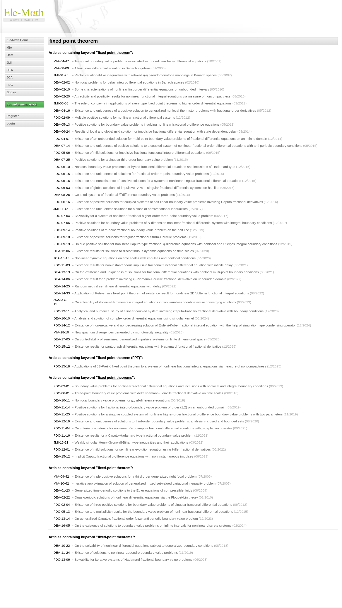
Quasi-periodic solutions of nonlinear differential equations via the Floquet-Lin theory (136, 497)
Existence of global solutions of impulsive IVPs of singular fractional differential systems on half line (147, 188)
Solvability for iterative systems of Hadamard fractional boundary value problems (133, 559)
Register (13, 116)
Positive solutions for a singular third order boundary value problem (124, 159)
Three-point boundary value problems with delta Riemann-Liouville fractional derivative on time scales (148, 393)
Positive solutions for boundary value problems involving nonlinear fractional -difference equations (147, 124)
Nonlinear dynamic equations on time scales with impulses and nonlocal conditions (135, 258)
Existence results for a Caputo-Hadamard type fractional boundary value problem (134, 435)
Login (11, 123)
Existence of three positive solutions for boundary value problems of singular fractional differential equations (153, 504)
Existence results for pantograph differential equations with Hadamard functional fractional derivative (148, 346)
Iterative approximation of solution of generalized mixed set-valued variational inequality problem (145, 483)
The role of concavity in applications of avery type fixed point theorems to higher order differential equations (152, 103)
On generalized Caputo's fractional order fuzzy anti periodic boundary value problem (136, 518)
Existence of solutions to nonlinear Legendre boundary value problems (126, 552)
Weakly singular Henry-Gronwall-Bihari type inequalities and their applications (131, 442)
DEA (10, 70)
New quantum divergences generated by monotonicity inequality (122, 332)
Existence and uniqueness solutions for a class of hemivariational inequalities (131, 209)
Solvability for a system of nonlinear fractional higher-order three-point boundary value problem (144, 216)
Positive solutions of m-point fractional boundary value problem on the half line (132, 230)
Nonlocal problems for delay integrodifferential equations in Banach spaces (129, 82)
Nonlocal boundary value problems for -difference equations (122, 400)
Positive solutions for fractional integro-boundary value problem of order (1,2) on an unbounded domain (150, 407)
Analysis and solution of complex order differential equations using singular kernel (134, 318)
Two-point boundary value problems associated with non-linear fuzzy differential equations (140, 61)
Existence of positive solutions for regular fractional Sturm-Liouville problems (130, 237)
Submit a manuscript (22, 104)
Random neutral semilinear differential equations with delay (118, 286)
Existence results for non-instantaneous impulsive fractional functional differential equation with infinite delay (154, 265)
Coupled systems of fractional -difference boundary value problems (125, 194)
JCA (10, 77)
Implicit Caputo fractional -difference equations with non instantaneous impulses (134, 456)
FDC (10, 85)
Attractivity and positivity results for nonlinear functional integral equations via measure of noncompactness (152, 96)
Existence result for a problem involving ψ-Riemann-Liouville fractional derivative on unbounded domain (150, 279)
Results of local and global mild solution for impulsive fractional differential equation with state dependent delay (156, 131)
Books (11, 92)
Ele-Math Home (18, 40)
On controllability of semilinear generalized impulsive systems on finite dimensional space (140, 339)
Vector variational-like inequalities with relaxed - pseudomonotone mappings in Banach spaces (146, 75)
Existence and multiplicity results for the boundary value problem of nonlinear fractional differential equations (154, 511)
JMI (9, 62)
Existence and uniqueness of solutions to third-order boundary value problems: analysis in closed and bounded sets (159, 421)
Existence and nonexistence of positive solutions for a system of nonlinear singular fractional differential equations (158, 181)
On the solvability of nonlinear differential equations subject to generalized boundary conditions (144, 545)
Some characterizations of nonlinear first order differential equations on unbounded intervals (142, 89)
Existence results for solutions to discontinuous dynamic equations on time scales (134, 251)
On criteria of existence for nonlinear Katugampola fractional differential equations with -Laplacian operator (153, 428)
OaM (10, 55)
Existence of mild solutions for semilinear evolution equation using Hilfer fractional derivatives (143, 449)
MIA (9, 47)
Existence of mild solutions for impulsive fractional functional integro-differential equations (140, 152)
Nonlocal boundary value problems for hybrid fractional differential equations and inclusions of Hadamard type (155, 167)
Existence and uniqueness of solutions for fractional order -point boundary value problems (142, 174)
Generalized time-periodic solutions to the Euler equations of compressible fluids (133, 490)
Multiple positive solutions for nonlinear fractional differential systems (125, 117)
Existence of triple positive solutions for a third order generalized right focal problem (136, 476)
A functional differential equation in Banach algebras (112, 68)
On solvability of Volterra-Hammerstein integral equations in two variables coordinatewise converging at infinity (155, 302)
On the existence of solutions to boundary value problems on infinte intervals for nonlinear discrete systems (153, 525)
